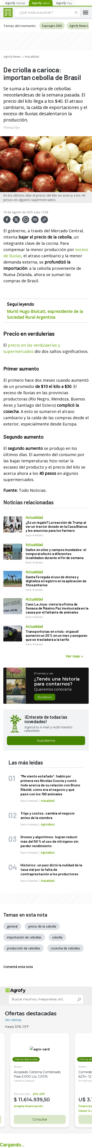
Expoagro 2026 (52, 26)
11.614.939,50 (34, 1100)
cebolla (57, 937)
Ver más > (74, 656)
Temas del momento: (19, 25)
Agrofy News (12, 56)
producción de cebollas (23, 948)
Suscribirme (46, 741)
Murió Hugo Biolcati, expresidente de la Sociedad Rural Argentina (45, 314)
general (12, 926)
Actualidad (32, 56)
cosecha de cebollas (65, 948)
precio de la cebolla (42, 926)
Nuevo (18, 1066)
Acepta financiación (28, 1106)
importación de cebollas (24, 937)
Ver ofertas (13, 1020)
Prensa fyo (11, 127)
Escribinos (45, 697)
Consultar (39, 1119)
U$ (82, 1100)
